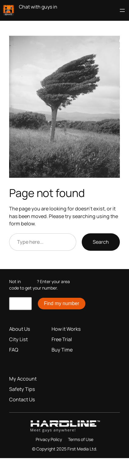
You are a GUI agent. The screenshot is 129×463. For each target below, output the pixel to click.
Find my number (61, 303)
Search (101, 242)
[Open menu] (122, 10)
